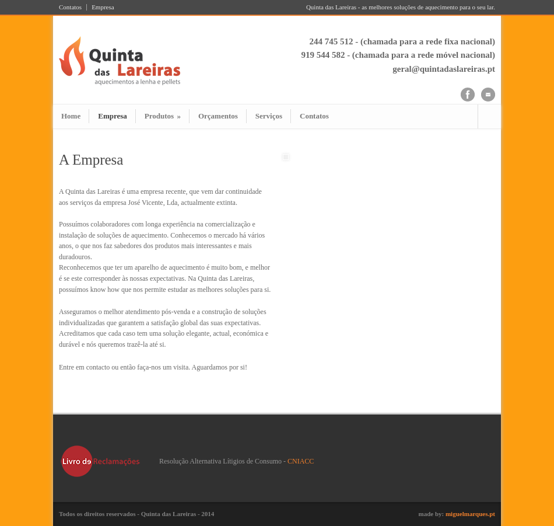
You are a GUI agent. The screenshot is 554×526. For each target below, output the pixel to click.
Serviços (268, 116)
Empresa (103, 7)
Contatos (70, 7)
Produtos (163, 116)
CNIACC (300, 461)
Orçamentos (218, 116)
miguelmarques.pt (470, 513)
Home (70, 116)
